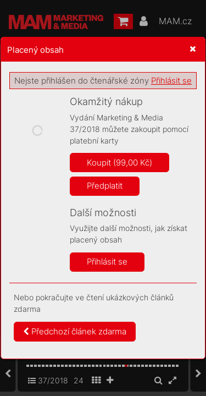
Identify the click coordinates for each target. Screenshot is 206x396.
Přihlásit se (171, 80)
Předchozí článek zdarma (74, 331)
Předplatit (105, 185)
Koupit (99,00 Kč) (119, 162)
